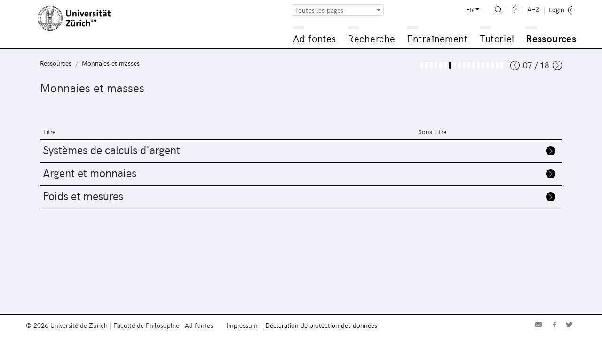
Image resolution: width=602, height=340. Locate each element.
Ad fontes (314, 38)
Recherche (372, 38)
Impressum (242, 325)
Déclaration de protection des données (321, 325)
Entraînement (437, 38)
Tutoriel (497, 38)
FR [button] (470, 9)
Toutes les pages (319, 10)
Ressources (551, 38)
